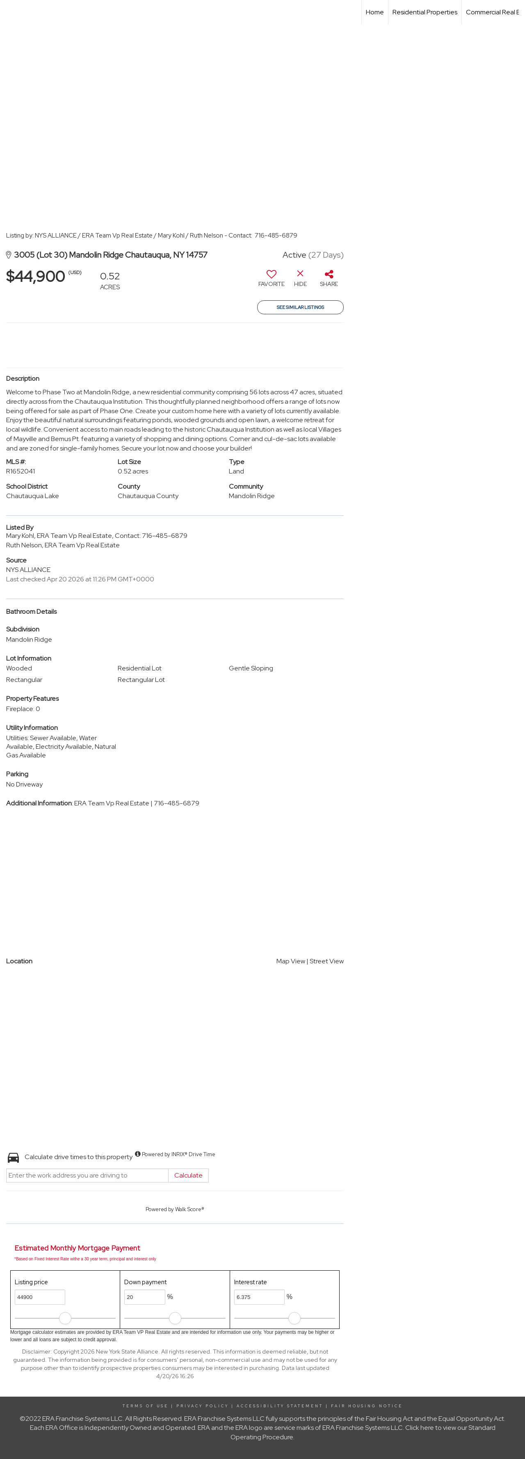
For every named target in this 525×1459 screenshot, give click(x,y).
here (427, 1427)
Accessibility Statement (280, 1406)
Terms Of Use (146, 1406)
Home (375, 12)
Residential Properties (425, 12)
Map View (290, 961)
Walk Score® (189, 1209)
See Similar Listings (300, 307)
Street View (327, 961)
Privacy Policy (202, 1406)
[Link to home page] (10, 12)
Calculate (188, 1175)
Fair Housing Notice (367, 1406)
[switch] (271, 281)
